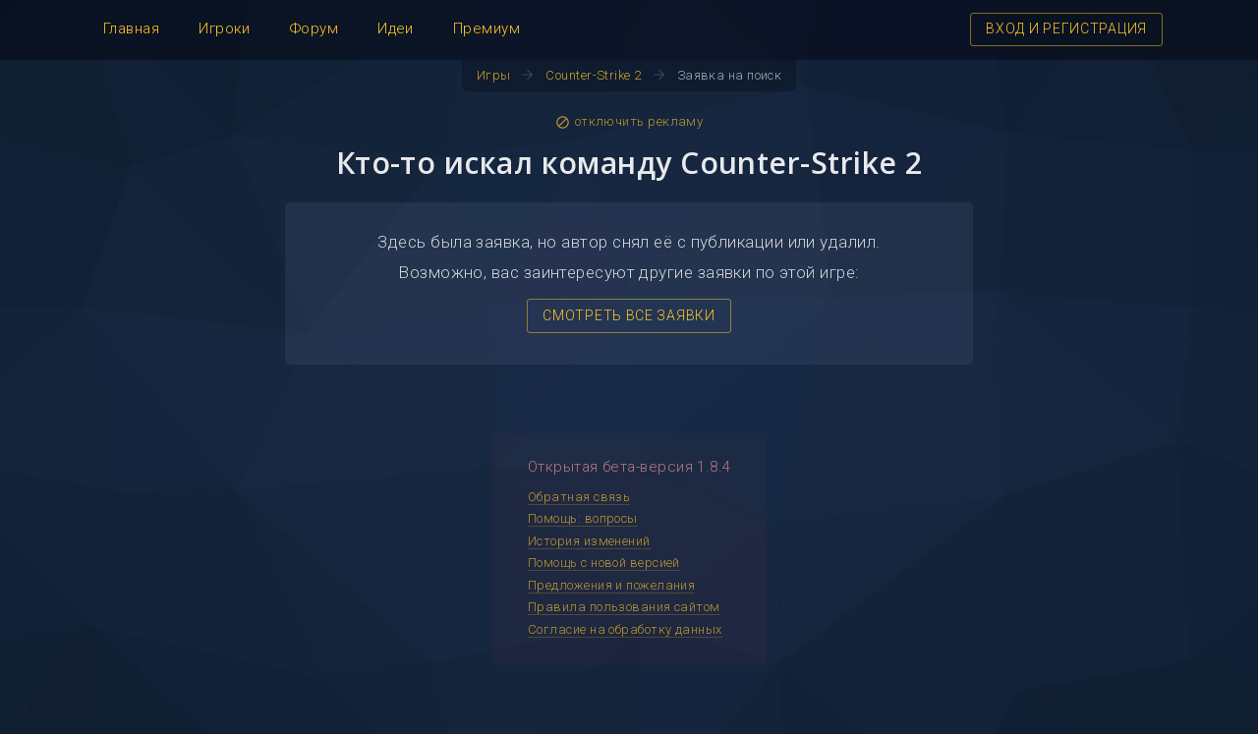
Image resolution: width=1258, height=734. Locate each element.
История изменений (589, 541)
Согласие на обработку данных (625, 629)
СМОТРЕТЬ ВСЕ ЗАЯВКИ (629, 315)
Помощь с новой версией (604, 562)
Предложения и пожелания (611, 585)
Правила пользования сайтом (624, 606)
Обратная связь (579, 496)
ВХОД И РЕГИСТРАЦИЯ (1066, 28)
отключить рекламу (629, 122)
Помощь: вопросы (583, 518)
